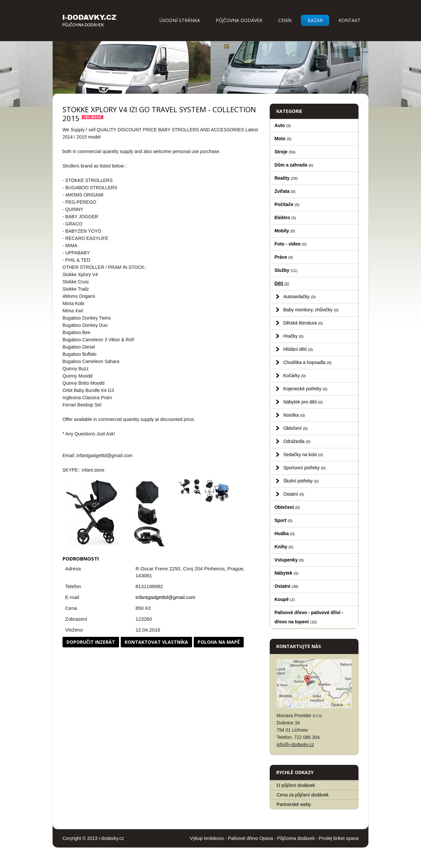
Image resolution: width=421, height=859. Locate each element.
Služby (285, 270)
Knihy (283, 546)
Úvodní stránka (180, 20)
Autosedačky (299, 296)
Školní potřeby (301, 480)
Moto (282, 138)
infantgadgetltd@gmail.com (165, 597)
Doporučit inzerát (90, 642)
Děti (281, 283)
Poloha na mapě (219, 642)
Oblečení (295, 428)
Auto (282, 125)
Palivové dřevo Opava (250, 838)
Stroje (284, 151)
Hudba (284, 533)
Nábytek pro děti (303, 401)
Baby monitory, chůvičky (310, 309)
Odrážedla (296, 441)
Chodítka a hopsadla (307, 362)
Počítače (286, 204)
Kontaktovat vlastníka (156, 642)
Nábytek (286, 573)
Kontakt (349, 20)
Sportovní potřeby (304, 467)
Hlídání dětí (298, 349)
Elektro (285, 217)
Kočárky (294, 375)
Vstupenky (289, 559)
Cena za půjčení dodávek (303, 794)
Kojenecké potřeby (305, 388)
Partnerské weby (294, 804)
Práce (283, 257)
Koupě (284, 599)
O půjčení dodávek (296, 785)
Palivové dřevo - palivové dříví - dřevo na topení (308, 617)
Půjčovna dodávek (239, 20)
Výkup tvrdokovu (207, 838)
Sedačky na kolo (303, 454)
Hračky (293, 336)
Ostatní (293, 494)
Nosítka (294, 415)
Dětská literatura (303, 322)
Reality (286, 178)
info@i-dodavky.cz (295, 744)
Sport (283, 520)
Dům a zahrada (293, 165)
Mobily (284, 230)
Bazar (315, 20)
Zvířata (284, 191)
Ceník (285, 20)
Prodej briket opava (339, 838)
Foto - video (290, 244)
